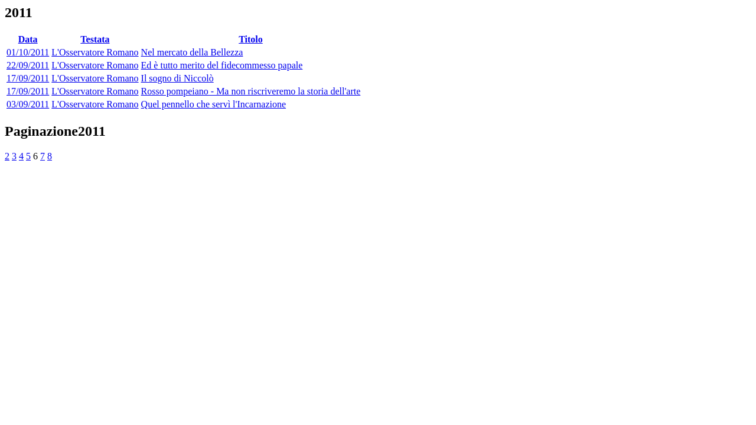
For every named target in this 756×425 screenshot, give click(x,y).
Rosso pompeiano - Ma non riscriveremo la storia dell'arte (251, 91)
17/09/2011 (27, 78)
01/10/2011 (27, 52)
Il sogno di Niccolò (177, 78)
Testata (94, 39)
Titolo (251, 39)
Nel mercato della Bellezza (192, 52)
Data (28, 39)
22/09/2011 (27, 65)
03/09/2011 (27, 104)
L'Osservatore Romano (94, 52)
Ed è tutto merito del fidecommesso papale (222, 65)
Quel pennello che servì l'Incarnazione (213, 104)
